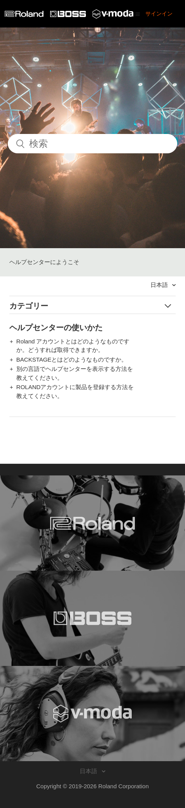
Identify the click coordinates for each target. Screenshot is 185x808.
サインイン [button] (159, 13)
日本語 (159, 284)
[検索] (92, 143)
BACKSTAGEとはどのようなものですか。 (71, 359)
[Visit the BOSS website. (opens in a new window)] (92, 618)
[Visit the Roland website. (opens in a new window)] (92, 523)
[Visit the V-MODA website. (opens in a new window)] (92, 713)
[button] (137, 14)
